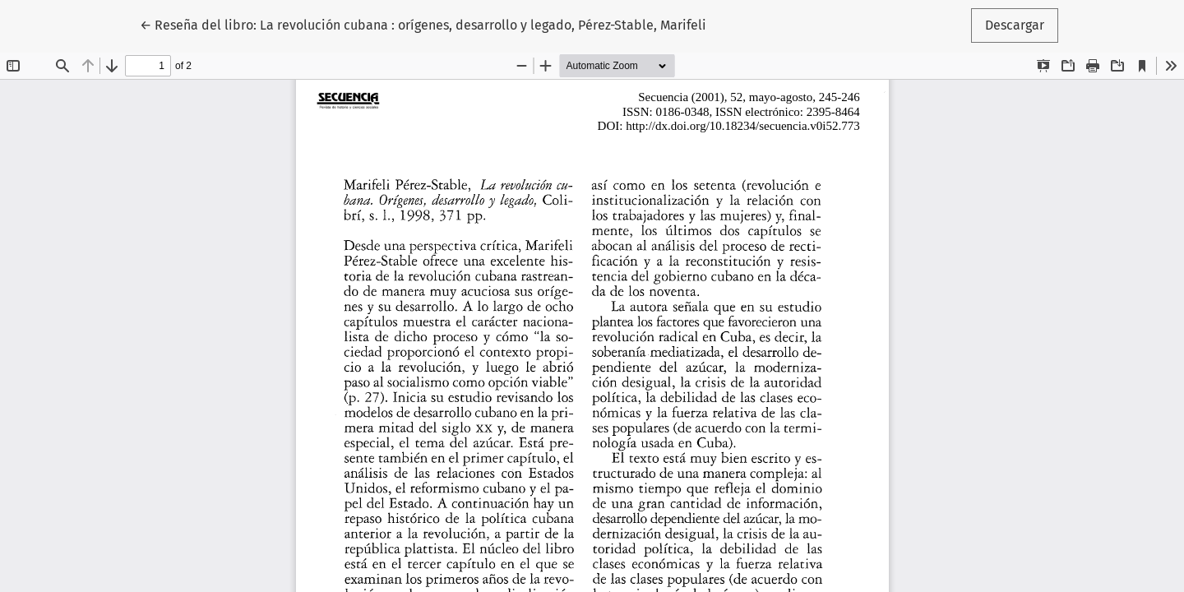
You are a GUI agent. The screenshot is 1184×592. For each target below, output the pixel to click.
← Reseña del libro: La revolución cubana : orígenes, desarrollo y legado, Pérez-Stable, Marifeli (423, 24)
